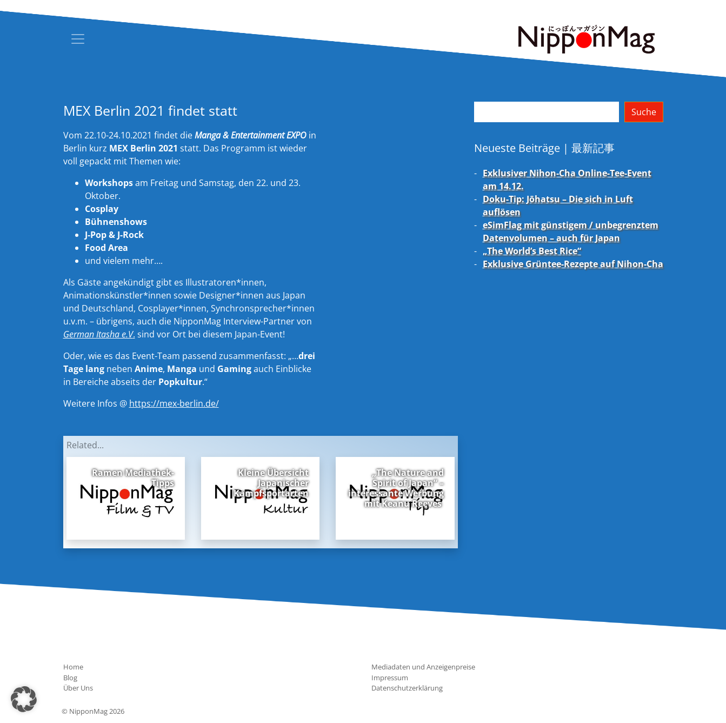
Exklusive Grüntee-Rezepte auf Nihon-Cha (573, 264)
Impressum (389, 677)
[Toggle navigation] (77, 39)
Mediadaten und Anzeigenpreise (423, 667)
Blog (70, 677)
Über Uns (78, 688)
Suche (643, 112)
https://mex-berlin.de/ (174, 403)
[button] (24, 699)
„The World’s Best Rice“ (532, 251)
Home (73, 667)
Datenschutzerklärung (407, 688)
